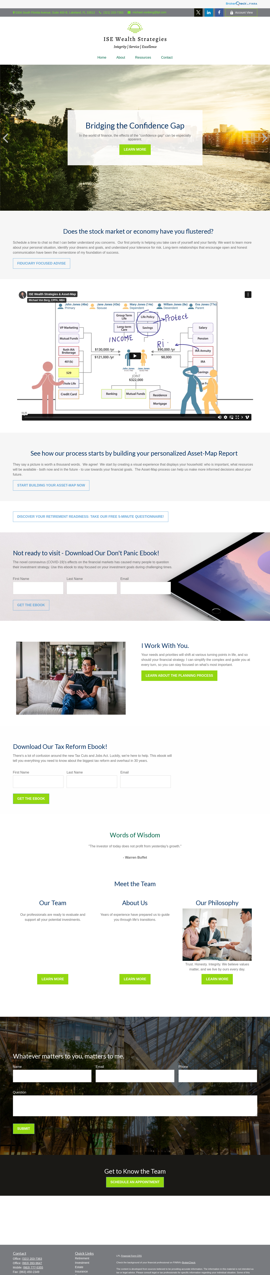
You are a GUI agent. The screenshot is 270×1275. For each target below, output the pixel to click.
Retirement (82, 1258)
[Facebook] (219, 12)
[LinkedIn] (209, 12)
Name (17, 1066)
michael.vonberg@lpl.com (147, 12)
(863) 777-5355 (33, 1267)
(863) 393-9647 (32, 1263)
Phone (183, 1066)
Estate (79, 1267)
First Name (21, 579)
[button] (101, 58)
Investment (82, 1262)
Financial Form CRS (131, 1256)
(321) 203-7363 (111, 12)
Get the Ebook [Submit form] (31, 605)
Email (124, 579)
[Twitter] (198, 12)
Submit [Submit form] (23, 1128)
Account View (241, 12)
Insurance (81, 1271)
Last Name (75, 579)
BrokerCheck (188, 1262)
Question (19, 1092)
